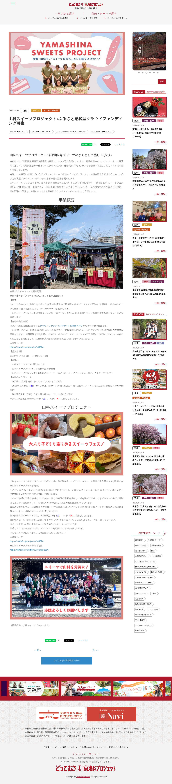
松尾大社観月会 (156, 572)
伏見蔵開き (139, 540)
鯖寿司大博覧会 (140, 545)
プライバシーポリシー (86, 754)
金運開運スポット (141, 556)
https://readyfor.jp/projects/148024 (26, 347)
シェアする (120, 144)
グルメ (36, 110)
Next (162, 688)
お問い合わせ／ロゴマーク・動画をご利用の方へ (105, 747)
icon (167, 5)
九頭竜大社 (139, 599)
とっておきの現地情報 (58, 18)
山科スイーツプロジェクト (40, 131)
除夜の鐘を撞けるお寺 (143, 604)
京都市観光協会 (83, 777)
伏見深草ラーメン (154, 540)
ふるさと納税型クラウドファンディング (71, 131)
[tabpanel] (149, 51)
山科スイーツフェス (17, 131)
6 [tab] (157, 72)
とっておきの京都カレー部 (145, 561)
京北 (136, 448)
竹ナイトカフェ (140, 593)
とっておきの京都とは (117, 18)
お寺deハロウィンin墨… (144, 583)
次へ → (96, 650)
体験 (160, 343)
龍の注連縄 (139, 609)
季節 (160, 121)
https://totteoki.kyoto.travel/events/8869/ (29, 550)
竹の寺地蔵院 (156, 545)
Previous (9, 688)
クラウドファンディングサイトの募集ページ (61, 325)
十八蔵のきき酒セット (143, 615)
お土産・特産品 (51, 110)
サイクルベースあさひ (143, 625)
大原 (136, 343)
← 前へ (38, 650)
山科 (25, 110)
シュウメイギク (140, 572)
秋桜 (152, 551)
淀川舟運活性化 (140, 551)
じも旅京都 (157, 556)
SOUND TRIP (139, 631)
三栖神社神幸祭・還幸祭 (144, 577)
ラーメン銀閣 (153, 609)
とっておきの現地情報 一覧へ (66, 660)
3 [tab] (146, 73)
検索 (162, 81)
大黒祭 (153, 593)
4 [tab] (150, 72)
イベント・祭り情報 (89, 18)
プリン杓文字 (140, 620)
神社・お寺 (149, 121)
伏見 (136, 393)
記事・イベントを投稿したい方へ (61, 747)
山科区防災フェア (141, 588)
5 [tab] (154, 72)
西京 (136, 121)
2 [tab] (142, 72)
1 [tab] (139, 72)
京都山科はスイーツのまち (101, 131)
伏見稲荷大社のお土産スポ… (145, 567)
